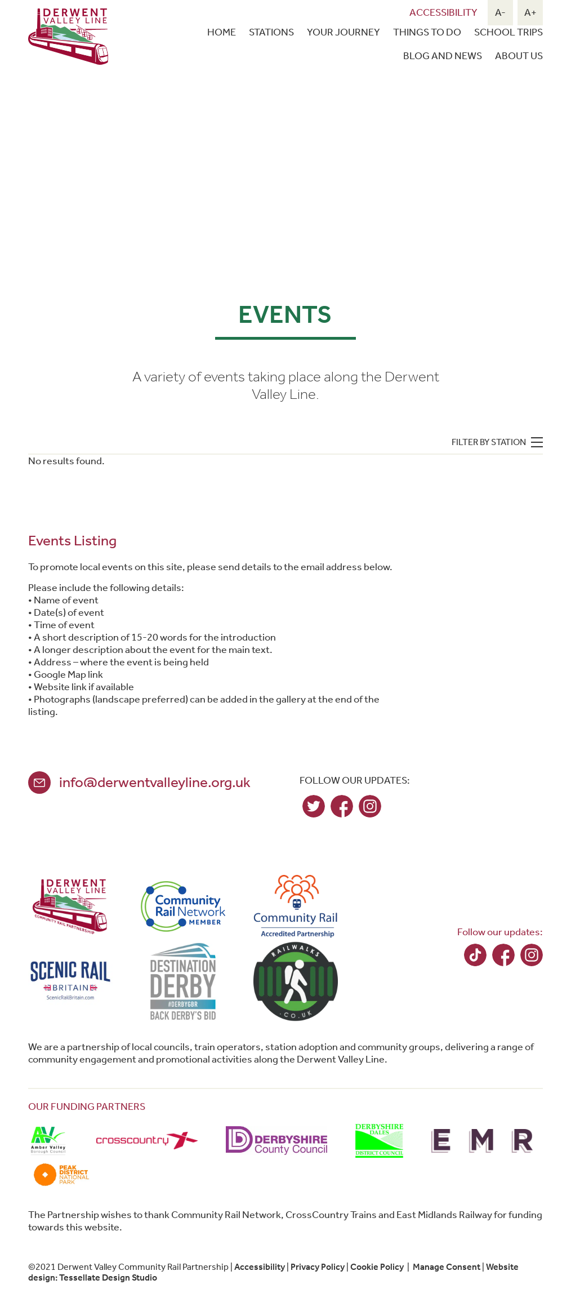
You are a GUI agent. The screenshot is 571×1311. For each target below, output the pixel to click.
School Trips (508, 32)
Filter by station (489, 442)
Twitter (313, 806)
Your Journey (343, 32)
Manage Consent (446, 1266)
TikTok (475, 955)
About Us (519, 56)
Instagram (370, 806)
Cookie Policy (377, 1266)
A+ (530, 12)
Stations (271, 32)
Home (221, 32)
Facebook (342, 806)
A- (500, 12)
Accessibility (443, 12)
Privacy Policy (318, 1266)
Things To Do (427, 32)
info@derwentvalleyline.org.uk (155, 782)
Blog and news (442, 56)
